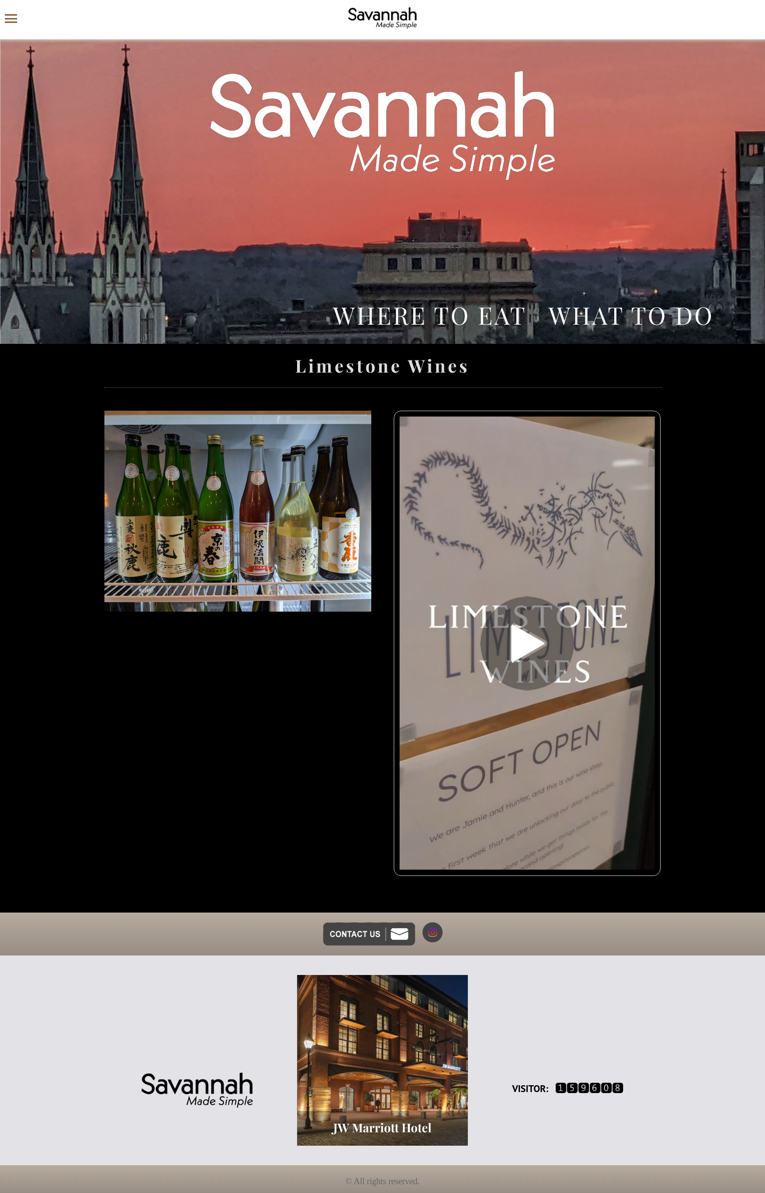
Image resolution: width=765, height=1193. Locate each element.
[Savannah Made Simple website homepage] (382, 18)
